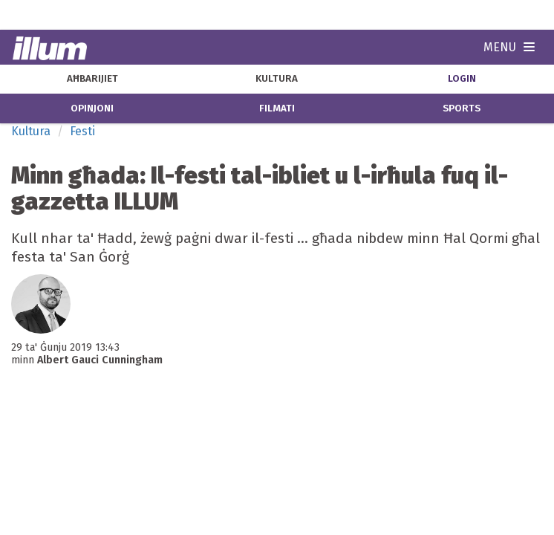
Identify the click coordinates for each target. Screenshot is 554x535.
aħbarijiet (92, 79)
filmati (277, 108)
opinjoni (92, 108)
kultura (276, 79)
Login (462, 79)
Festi (82, 131)
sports (461, 108)
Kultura (30, 131)
